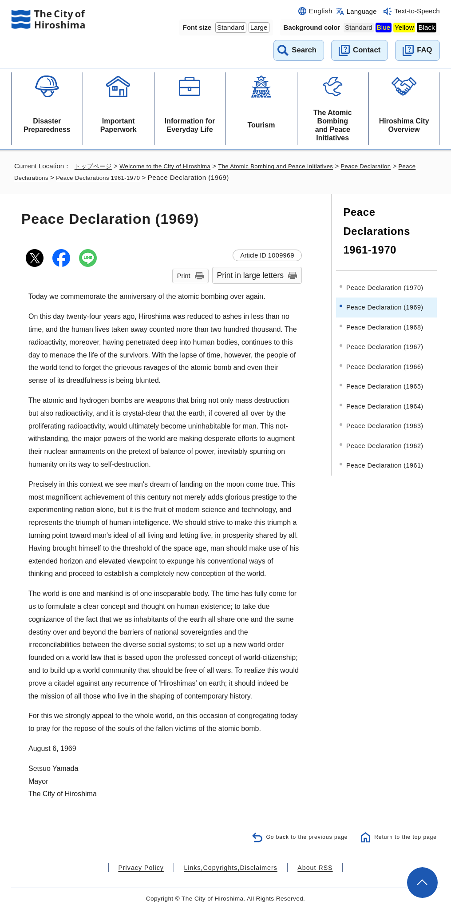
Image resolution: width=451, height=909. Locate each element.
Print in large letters (250, 275)
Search (304, 50)
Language (362, 11)
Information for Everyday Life (190, 125)
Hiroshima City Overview (404, 125)
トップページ (95, 166)
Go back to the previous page (300, 836)
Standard (231, 27)
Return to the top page (403, 836)
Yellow (404, 27)
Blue (383, 27)
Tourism (261, 125)
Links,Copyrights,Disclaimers (229, 867)
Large (259, 27)
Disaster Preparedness (47, 125)
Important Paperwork (118, 125)
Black (426, 27)
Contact (366, 50)
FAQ (424, 50)
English (320, 11)
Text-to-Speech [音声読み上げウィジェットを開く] (416, 11)
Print (183, 275)
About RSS (303, 867)
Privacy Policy (152, 867)
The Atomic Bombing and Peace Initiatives (332, 125)
